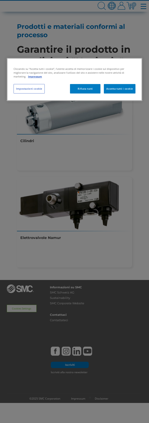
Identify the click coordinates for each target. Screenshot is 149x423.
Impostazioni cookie (29, 88)
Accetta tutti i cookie (119, 88)
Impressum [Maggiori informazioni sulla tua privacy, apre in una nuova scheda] (35, 76)
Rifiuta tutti (85, 88)
